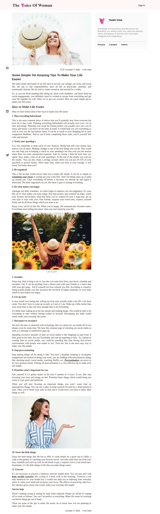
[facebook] (7, 68)
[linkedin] (7, 111)
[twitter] (7, 155)
